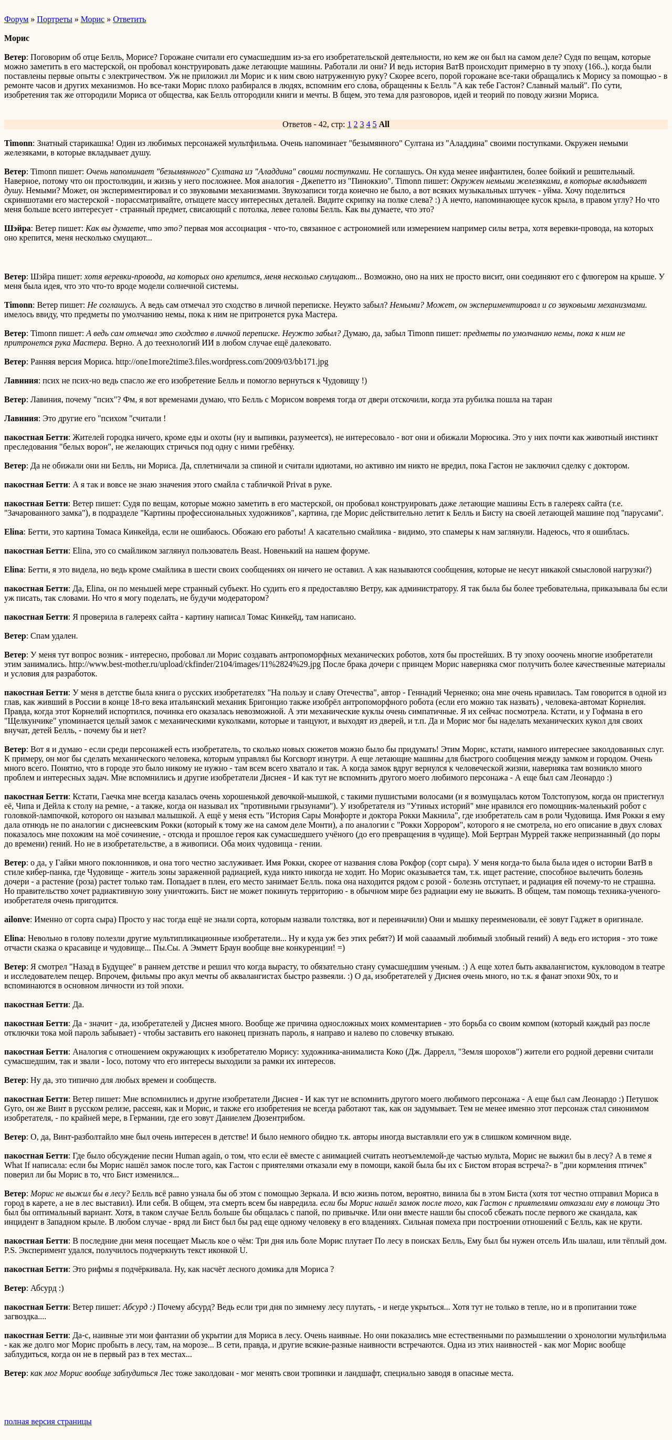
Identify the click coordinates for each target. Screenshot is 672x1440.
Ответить (129, 19)
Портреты (54, 19)
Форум (16, 19)
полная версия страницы (48, 1421)
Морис (93, 19)
